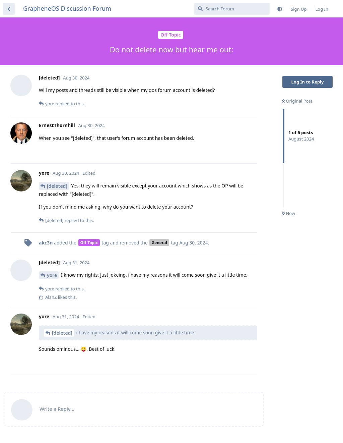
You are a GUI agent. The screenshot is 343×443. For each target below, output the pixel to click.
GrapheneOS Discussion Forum (67, 8)
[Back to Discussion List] (9, 9)
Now (288, 213)
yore (52, 275)
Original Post (297, 101)
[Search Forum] (232, 9)
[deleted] (57, 186)
